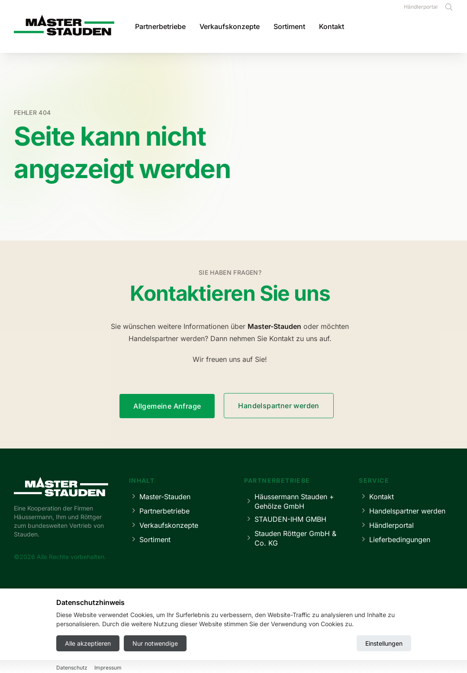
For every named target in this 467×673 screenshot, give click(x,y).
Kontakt (331, 26)
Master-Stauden (159, 496)
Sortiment (289, 26)
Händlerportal (421, 6)
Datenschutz (220, 640)
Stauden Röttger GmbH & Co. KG (290, 538)
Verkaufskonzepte (230, 26)
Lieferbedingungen (394, 539)
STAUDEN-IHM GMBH (285, 518)
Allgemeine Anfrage (167, 406)
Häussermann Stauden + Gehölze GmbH (289, 501)
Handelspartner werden (278, 405)
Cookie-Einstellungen (277, 640)
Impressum (175, 640)
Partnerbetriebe (160, 26)
